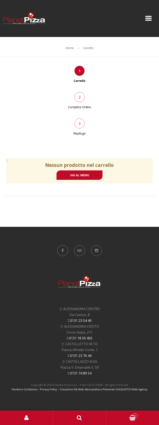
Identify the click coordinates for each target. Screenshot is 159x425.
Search (79, 418)
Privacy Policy (48, 389)
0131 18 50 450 (80, 338)
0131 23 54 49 (80, 320)
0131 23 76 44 (80, 355)
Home (69, 48)
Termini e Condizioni (24, 389)
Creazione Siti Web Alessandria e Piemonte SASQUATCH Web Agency (103, 389)
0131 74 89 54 (80, 373)
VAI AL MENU (79, 175)
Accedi (26, 418)
